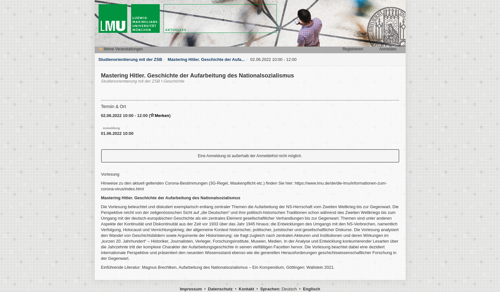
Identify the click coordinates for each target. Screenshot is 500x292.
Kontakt (246, 289)
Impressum (191, 289)
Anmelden (387, 49)
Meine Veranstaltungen (121, 49)
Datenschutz (220, 289)
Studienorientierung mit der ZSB (130, 59)
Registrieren (352, 49)
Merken (159, 115)
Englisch (311, 289)
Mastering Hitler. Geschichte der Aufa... (206, 59)
